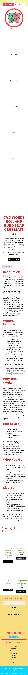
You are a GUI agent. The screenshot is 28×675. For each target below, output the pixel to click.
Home (14, 607)
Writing (14, 655)
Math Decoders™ (14, 614)
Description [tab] (7, 266)
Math (14, 658)
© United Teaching (6, 673)
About (14, 610)
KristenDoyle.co (23, 673)
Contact (14, 670)
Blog (14, 612)
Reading (14, 653)
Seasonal (14, 660)
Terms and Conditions (19, 668)
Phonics (14, 649)
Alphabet (14, 646)
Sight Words (14, 651)
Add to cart (14, 259)
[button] (14, 1)
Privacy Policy (6, 668)
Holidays (14, 662)
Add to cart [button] (8, 561)
